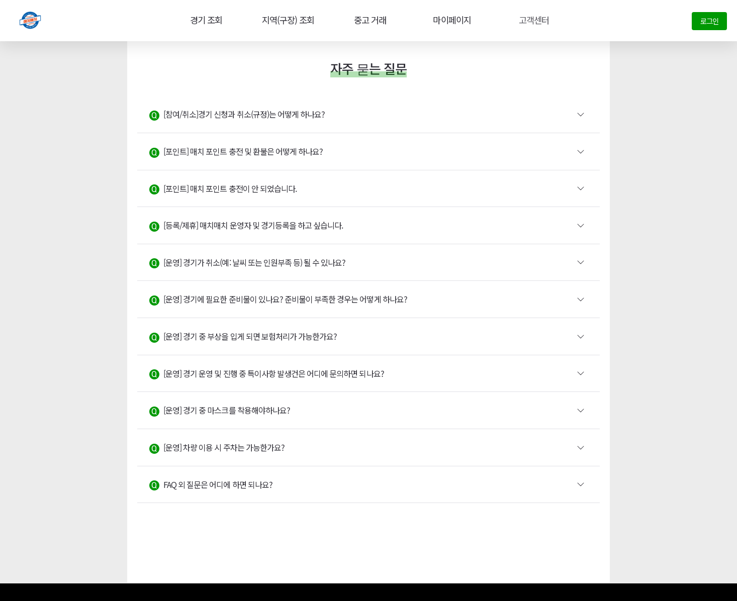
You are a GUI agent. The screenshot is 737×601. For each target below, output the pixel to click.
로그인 (709, 21)
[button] (368, 114)
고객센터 (533, 20)
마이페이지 (451, 20)
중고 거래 (369, 20)
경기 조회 (204, 20)
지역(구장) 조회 (286, 20)
